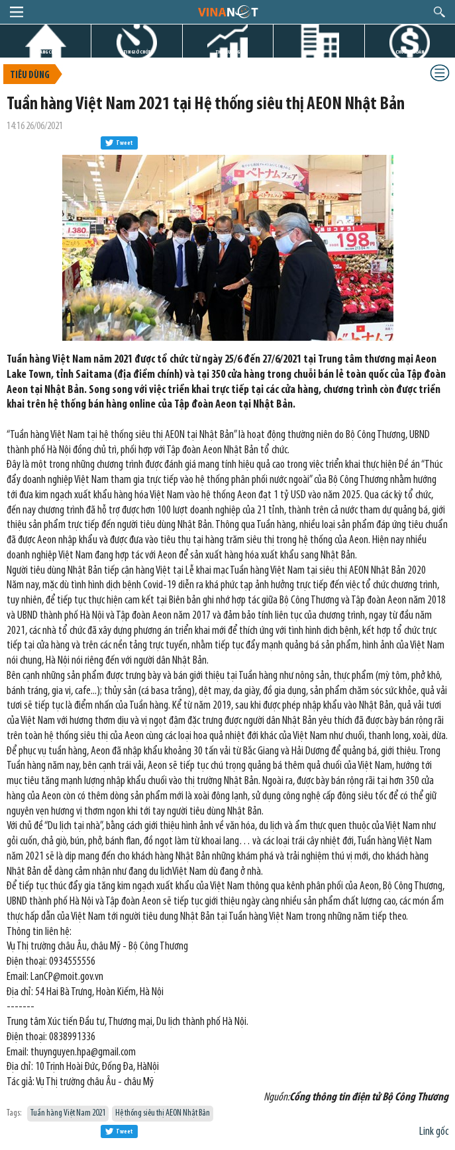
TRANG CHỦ (45, 52)
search (439, 12)
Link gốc (433, 1131)
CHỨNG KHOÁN (409, 52)
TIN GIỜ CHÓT (137, 52)
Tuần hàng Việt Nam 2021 (67, 1113)
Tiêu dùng (30, 76)
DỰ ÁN (319, 52)
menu (16, 12)
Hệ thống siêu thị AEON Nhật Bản (162, 1113)
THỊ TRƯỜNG (228, 52)
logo (227, 11)
